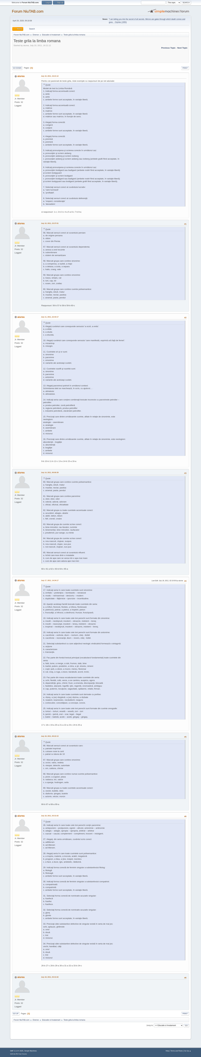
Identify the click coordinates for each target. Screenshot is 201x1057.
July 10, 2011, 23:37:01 (50, 223)
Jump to (149, 1025)
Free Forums (22, 1054)
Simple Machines (30, 1051)
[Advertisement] (69, 54)
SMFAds (13, 1054)
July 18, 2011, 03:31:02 (50, 816)
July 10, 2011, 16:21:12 (50, 76)
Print (185, 68)
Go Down (17, 68)
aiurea (20, 76)
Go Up (15, 1014)
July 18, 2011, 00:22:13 (50, 736)
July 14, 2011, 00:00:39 (50, 472)
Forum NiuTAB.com (28, 11)
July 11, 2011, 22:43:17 (50, 317)
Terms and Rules (176, 1051)
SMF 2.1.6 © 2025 (16, 1051)
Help (167, 1051)
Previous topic (168, 48)
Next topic (182, 48)
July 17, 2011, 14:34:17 (50, 580)
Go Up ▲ (187, 1051)
